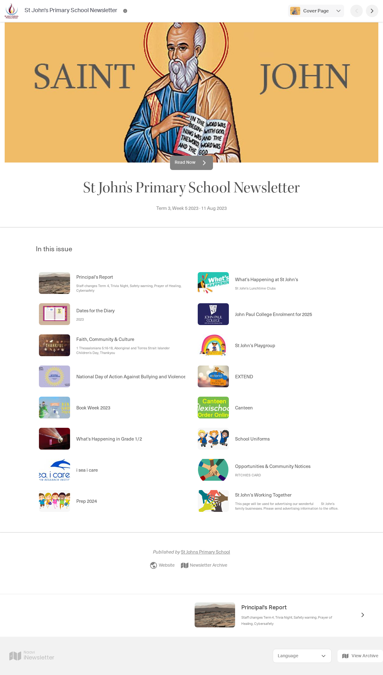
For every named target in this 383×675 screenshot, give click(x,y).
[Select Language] (302, 656)
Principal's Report (264, 608)
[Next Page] (372, 11)
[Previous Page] (356, 11)
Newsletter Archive (204, 565)
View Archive (360, 656)
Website (162, 565)
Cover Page (316, 11)
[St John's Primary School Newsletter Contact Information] (125, 11)
